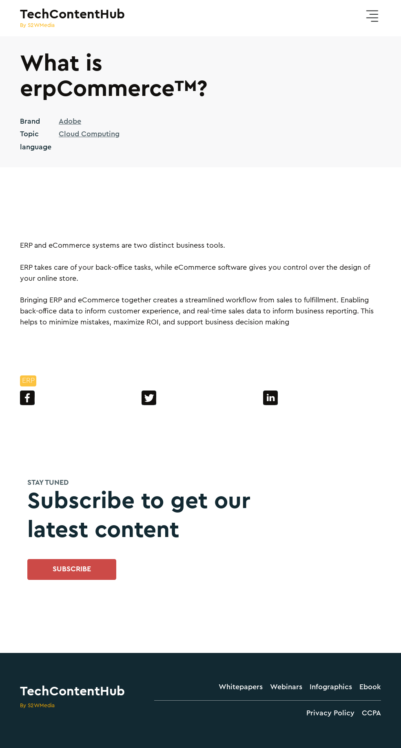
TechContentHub (72, 691)
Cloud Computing (89, 134)
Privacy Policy (330, 713)
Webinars (286, 687)
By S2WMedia (37, 705)
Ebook (370, 687)
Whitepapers (241, 687)
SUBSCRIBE (72, 569)
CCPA (371, 713)
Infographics (331, 687)
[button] (372, 16)
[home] (72, 18)
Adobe (70, 121)
